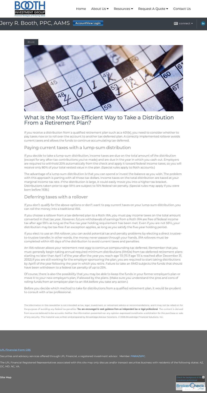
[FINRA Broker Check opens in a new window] (190, 382)
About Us (98, 9)
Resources (122, 9)
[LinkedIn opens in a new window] (203, 24)
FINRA (134, 356)
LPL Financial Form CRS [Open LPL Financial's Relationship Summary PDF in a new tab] (15, 349)
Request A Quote (151, 9)
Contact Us (182, 9)
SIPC (142, 356)
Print (31, 42)
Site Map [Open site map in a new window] (5, 377)
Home (81, 9)
